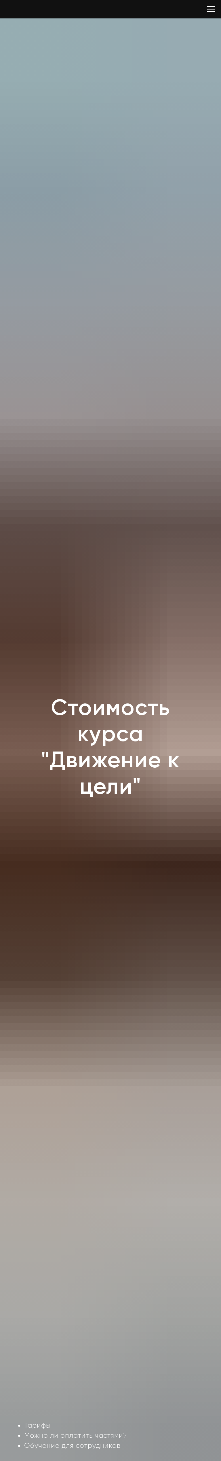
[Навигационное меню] (211, 9)
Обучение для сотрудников (72, 1445)
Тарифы (37, 1425)
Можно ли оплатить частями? (75, 1435)
